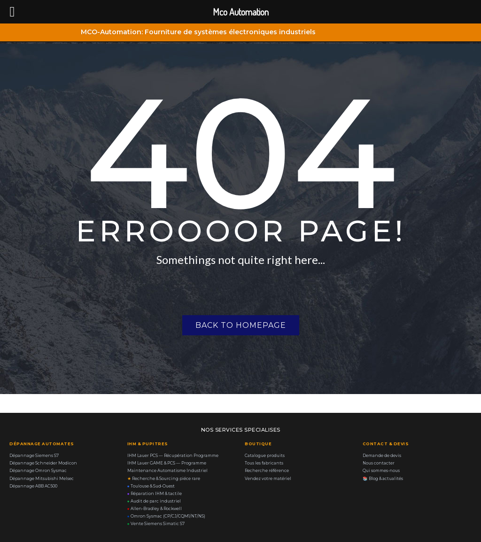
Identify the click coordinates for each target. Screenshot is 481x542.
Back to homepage (240, 325)
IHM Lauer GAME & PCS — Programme (166, 463)
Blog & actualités (383, 478)
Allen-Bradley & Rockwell (154, 508)
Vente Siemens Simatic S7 (156, 523)
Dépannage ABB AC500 (33, 486)
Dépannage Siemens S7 (34, 455)
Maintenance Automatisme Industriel (167, 470)
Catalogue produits (265, 455)
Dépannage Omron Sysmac (38, 470)
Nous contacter (379, 463)
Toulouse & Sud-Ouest (151, 486)
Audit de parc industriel (154, 501)
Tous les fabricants (264, 463)
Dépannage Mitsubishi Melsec (41, 478)
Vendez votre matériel (268, 478)
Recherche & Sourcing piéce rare (163, 478)
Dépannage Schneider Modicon (43, 463)
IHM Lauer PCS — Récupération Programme (172, 455)
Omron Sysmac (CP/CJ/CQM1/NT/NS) (166, 516)
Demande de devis (382, 455)
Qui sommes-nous (381, 470)
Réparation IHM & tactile (154, 493)
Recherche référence (267, 470)
